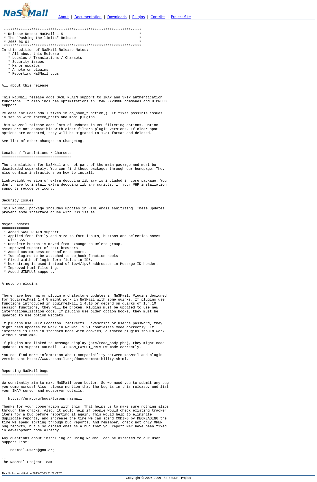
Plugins (138, 17)
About (63, 17)
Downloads (117, 17)
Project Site (181, 17)
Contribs (158, 17)
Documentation (87, 17)
